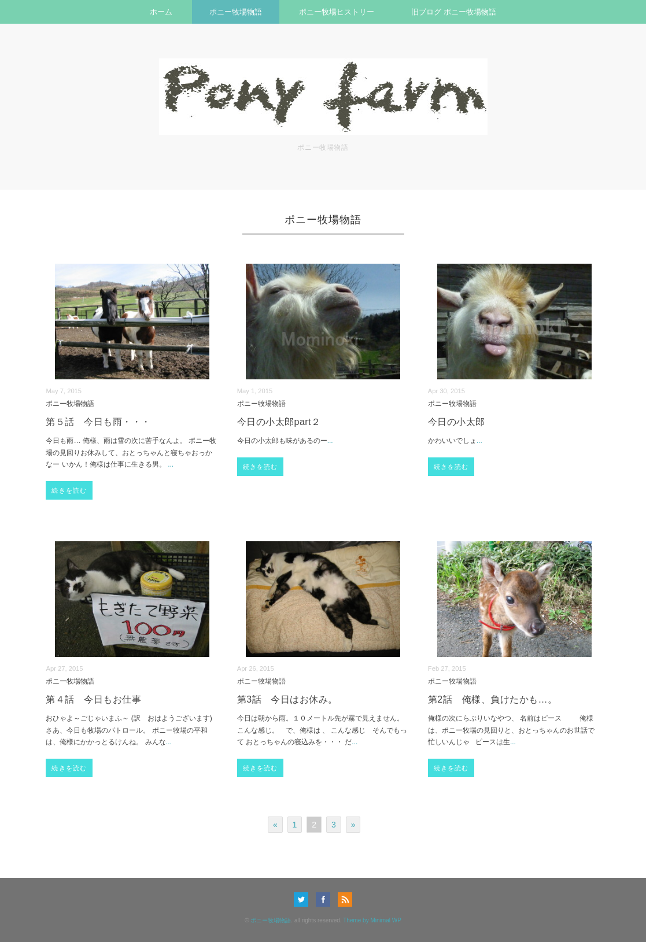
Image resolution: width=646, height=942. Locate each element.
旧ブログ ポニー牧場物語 (453, 12)
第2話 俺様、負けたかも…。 (493, 699)
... (171, 464)
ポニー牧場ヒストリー (336, 12)
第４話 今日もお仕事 (93, 699)
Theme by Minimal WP (372, 920)
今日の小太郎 (456, 422)
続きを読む (69, 490)
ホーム (161, 12)
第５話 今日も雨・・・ (98, 422)
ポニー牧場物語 (235, 12)
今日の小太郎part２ (279, 422)
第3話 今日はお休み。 (287, 699)
